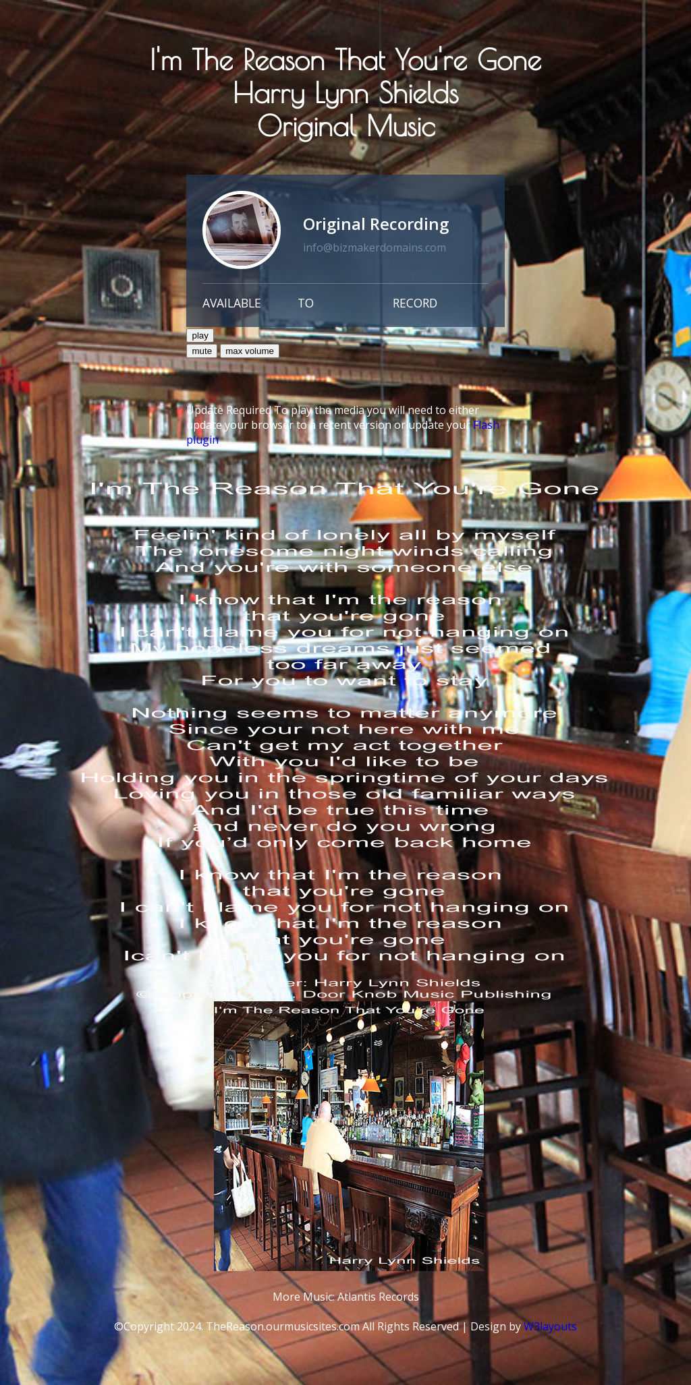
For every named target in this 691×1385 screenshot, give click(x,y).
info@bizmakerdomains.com (374, 247)
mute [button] (202, 351)
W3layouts (550, 1326)
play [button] (200, 335)
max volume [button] (249, 351)
